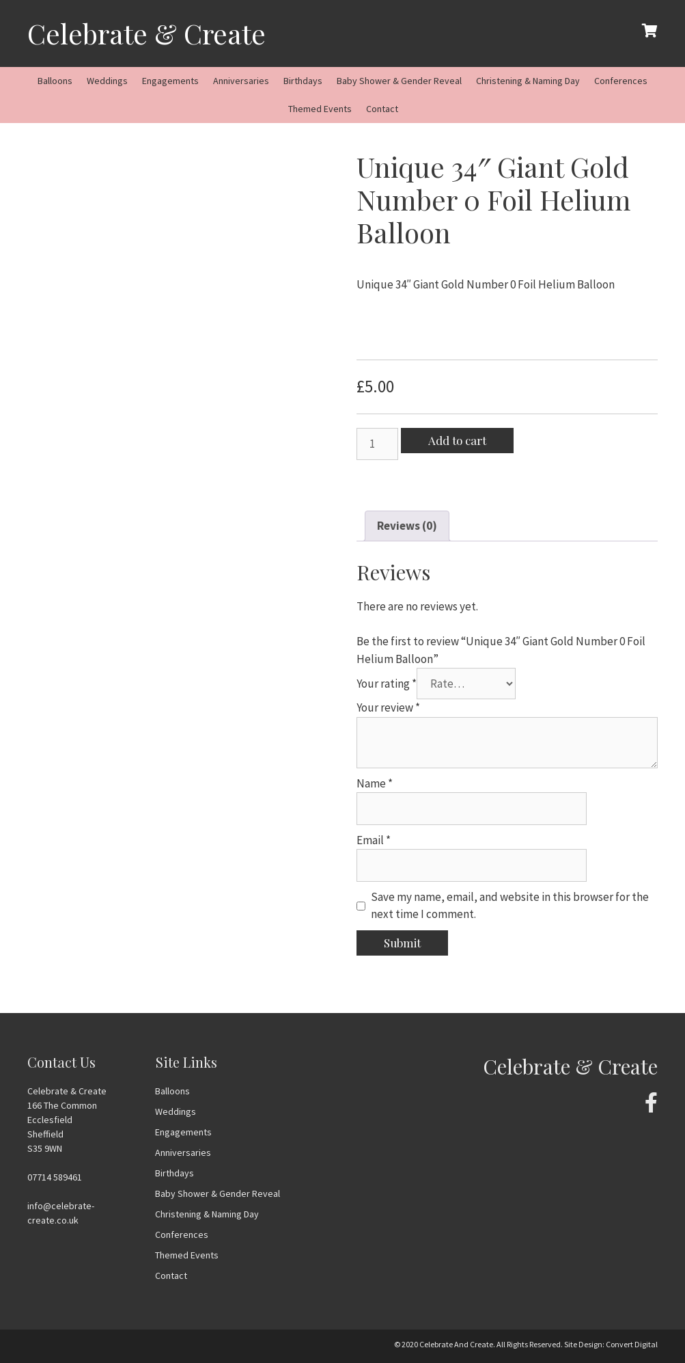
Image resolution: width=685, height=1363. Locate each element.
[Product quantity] (378, 444)
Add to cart (457, 440)
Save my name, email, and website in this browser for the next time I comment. (510, 905)
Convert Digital (632, 1344)
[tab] (407, 526)
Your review (388, 707)
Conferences (620, 81)
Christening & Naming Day (528, 81)
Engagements (170, 81)
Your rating (387, 683)
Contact (382, 109)
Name (375, 783)
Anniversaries (241, 81)
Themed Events (320, 109)
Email (374, 840)
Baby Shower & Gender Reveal (399, 81)
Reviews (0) (407, 525)
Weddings (107, 81)
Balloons (55, 81)
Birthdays (302, 81)
